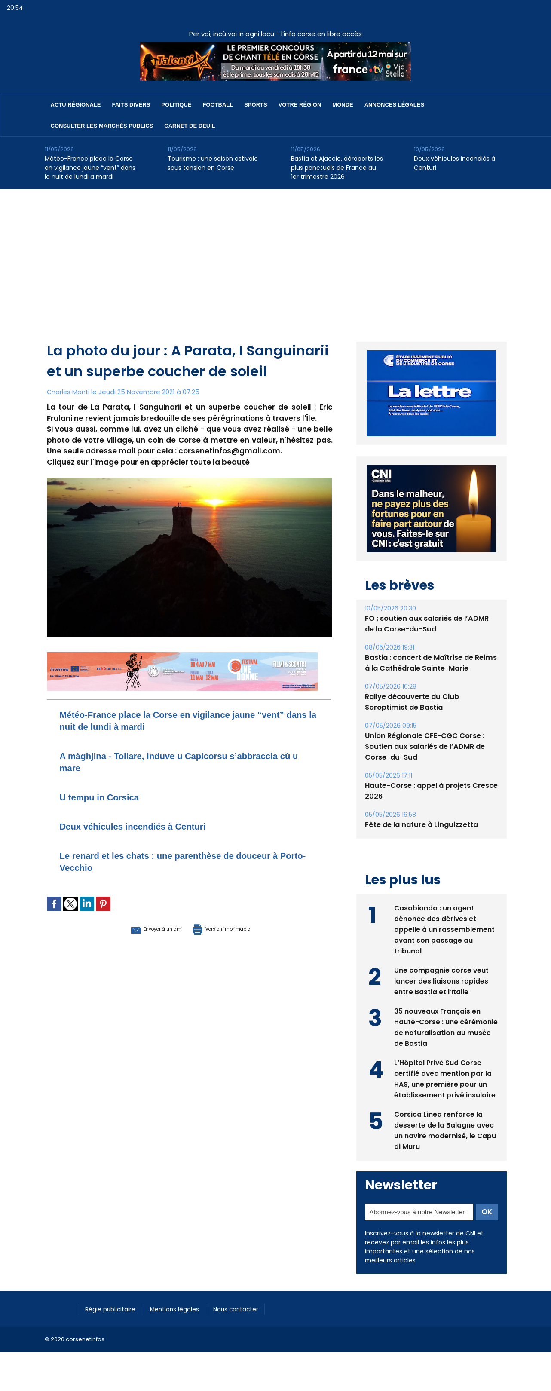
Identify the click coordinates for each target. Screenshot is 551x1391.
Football (217, 104)
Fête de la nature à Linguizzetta (420, 825)
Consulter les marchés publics (102, 126)
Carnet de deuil (189, 126)
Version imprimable (233, 928)
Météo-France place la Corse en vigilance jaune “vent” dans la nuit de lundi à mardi (90, 167)
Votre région (300, 104)
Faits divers (131, 104)
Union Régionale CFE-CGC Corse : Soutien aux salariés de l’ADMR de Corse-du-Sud (424, 746)
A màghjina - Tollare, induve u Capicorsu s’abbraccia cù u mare (159, 761)
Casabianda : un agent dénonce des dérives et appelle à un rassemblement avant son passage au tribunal (444, 928)
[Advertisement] (275, 253)
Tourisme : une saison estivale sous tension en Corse (213, 163)
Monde (342, 104)
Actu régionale (76, 104)
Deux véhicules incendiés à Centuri (454, 163)
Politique (176, 104)
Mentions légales (184, 1308)
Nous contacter (251, 1308)
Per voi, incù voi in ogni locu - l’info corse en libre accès (275, 33)
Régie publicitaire (114, 1308)
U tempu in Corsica (107, 797)
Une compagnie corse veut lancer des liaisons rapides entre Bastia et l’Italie (441, 980)
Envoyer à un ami (142, 928)
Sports (255, 104)
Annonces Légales (394, 104)
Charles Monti (69, 391)
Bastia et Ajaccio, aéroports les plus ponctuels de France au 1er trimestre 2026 (337, 167)
